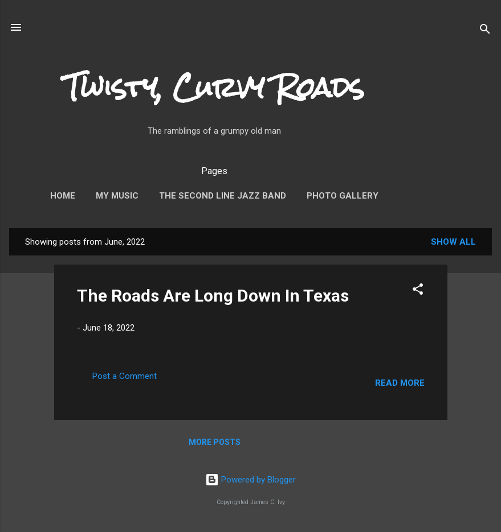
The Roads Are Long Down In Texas (213, 296)
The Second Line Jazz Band (222, 196)
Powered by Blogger (250, 480)
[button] (418, 289)
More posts (215, 442)
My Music (117, 196)
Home (62, 196)
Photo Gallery (342, 196)
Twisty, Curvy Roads (214, 87)
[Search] (485, 28)
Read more (400, 383)
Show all (453, 242)
